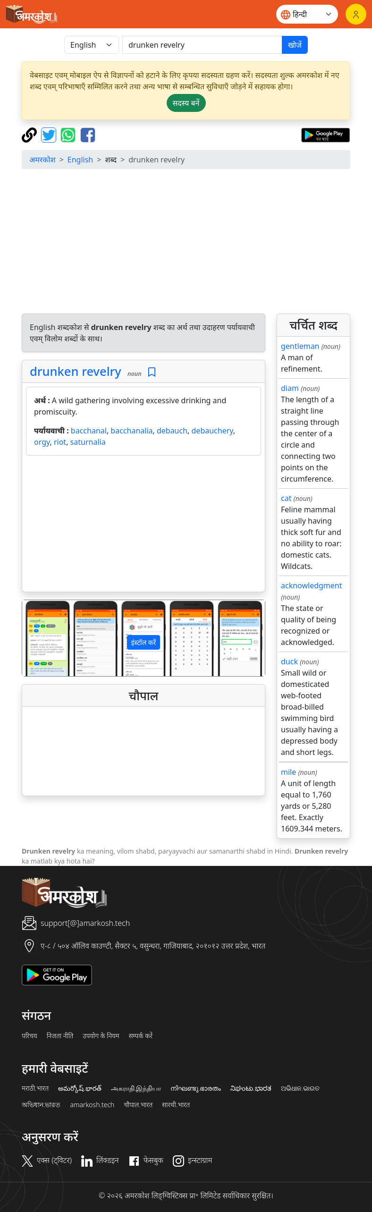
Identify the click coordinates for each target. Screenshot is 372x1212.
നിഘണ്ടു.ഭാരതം (195, 1088)
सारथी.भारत (176, 1105)
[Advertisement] (143, 525)
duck (289, 661)
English (80, 159)
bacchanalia (131, 430)
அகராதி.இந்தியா (136, 1088)
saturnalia (88, 442)
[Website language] (307, 14)
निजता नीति (60, 1036)
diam (290, 388)
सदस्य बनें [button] (186, 103)
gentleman (300, 346)
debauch (172, 430)
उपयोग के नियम (101, 1036)
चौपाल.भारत (138, 1105)
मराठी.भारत (35, 1088)
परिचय (29, 1036)
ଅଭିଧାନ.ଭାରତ (300, 1088)
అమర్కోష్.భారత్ (79, 1088)
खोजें (295, 45)
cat (286, 498)
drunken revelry (75, 371)
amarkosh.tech (92, 1105)
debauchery (212, 430)
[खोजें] (202, 45)
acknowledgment (311, 585)
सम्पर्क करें (140, 1036)
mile (288, 772)
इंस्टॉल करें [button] (143, 642)
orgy (42, 442)
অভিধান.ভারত (41, 1105)
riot (60, 442)
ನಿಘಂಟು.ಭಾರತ (250, 1088)
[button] (40, 638)
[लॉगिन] (356, 14)
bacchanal (89, 430)
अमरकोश (42, 159)
